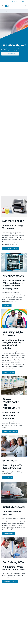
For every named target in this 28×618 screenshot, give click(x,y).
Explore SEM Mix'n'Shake (10, 54)
